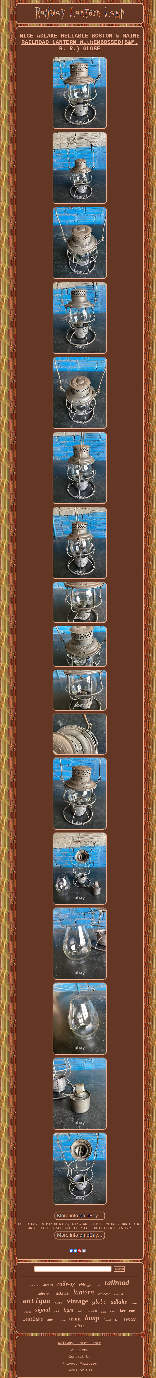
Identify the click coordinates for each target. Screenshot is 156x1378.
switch (130, 1319)
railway (66, 1283)
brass (61, 1320)
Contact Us (80, 1357)
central (118, 1294)
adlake (119, 1301)
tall (117, 1320)
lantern (83, 1292)
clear (113, 1311)
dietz (79, 1325)
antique (36, 1301)
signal (42, 1309)
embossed (43, 1294)
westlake (33, 1319)
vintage (77, 1301)
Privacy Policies (79, 1364)
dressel (48, 1285)
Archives (79, 1350)
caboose (104, 1294)
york (56, 1311)
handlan (34, 1286)
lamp (92, 1318)
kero (134, 1303)
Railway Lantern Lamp (79, 1343)
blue (50, 1320)
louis (107, 1320)
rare (59, 1302)
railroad (116, 1282)
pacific (27, 1311)
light (68, 1310)
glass (103, 1311)
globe (99, 1301)
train (75, 1319)
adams (62, 1293)
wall (80, 1311)
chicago (85, 1285)
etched (91, 1310)
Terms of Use (80, 1370)
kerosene (127, 1310)
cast (98, 1285)
